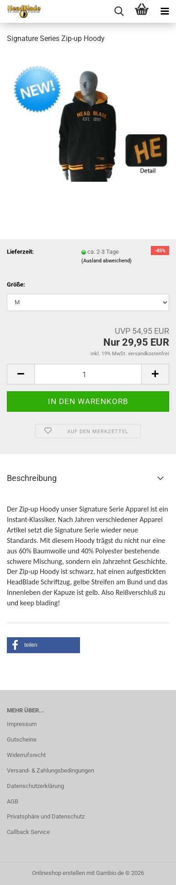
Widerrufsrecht (26, 755)
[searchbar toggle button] (118, 11)
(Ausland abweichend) (106, 261)
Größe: (16, 284)
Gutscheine (22, 739)
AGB (12, 801)
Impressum (22, 724)
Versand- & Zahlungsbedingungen (50, 770)
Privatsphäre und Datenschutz (46, 816)
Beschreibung (32, 478)
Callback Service (28, 832)
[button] (20, 374)
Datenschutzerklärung (35, 786)
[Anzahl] (88, 374)
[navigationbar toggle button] (164, 11)
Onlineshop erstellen (58, 873)
